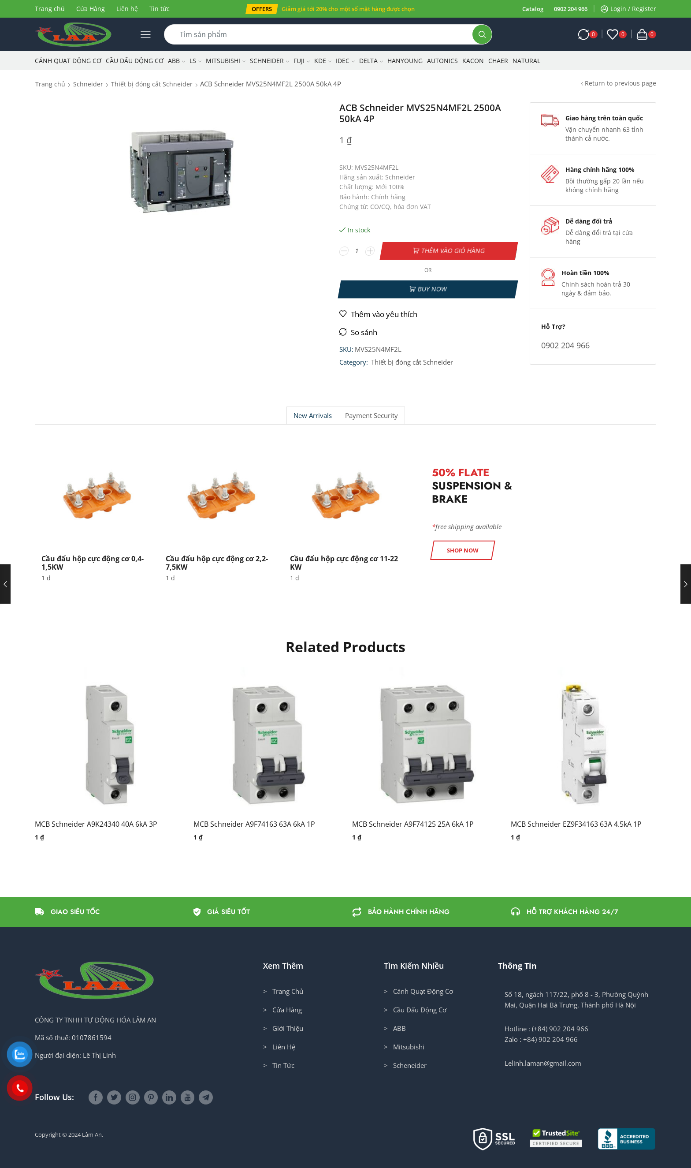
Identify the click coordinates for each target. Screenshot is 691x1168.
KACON (473, 60)
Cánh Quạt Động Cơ (68, 60)
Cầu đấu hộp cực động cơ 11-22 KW (344, 563)
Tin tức (159, 8)
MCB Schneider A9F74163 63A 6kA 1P (254, 824)
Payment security (371, 415)
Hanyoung (405, 60)
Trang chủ (50, 8)
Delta (371, 60)
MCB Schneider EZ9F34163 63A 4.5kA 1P (576, 824)
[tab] (312, 416)
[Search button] (482, 34)
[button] (261, 9)
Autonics (442, 60)
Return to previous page (620, 83)
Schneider (269, 60)
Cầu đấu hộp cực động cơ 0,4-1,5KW (92, 563)
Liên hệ (127, 8)
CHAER (498, 60)
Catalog (532, 9)
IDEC (345, 60)
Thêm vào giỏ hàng (453, 250)
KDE (322, 60)
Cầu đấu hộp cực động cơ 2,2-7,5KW (217, 563)
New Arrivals (312, 415)
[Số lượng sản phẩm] (357, 251)
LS (195, 60)
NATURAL (526, 60)
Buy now (432, 289)
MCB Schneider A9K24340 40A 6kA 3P (96, 824)
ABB (176, 60)
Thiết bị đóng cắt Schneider (152, 84)
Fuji (301, 60)
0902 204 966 (570, 9)
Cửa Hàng (90, 8)
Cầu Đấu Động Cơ (134, 60)
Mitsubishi (225, 60)
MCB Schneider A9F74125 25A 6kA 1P (413, 824)
